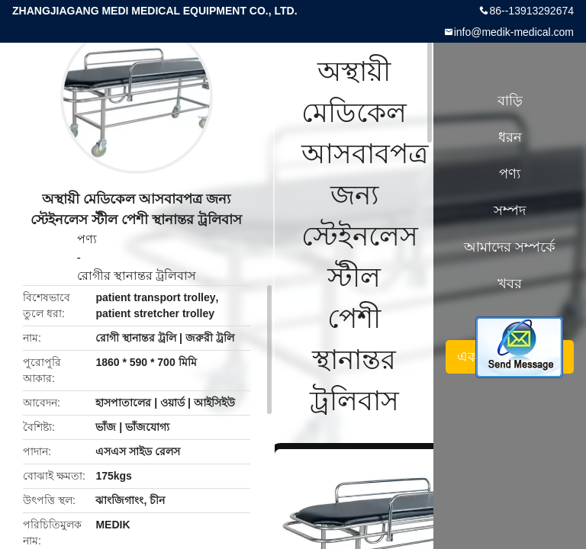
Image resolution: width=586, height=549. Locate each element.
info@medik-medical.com (514, 32)
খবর (509, 283)
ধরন (510, 137)
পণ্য (87, 239)
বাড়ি (510, 100)
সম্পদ (510, 210)
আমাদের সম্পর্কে (509, 247)
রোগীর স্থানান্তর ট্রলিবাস (137, 275)
